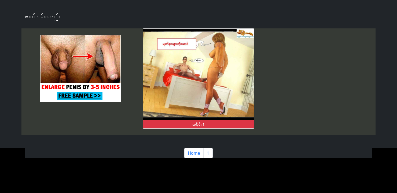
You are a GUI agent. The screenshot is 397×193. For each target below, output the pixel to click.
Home (194, 153)
